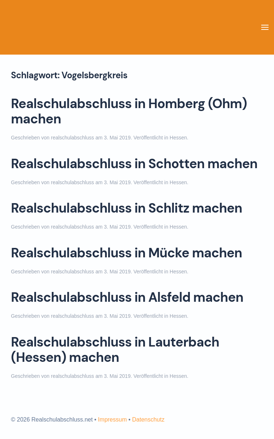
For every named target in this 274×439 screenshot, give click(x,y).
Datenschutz (148, 419)
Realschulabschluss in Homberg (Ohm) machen (129, 111)
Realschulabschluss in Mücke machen (126, 253)
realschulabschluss (72, 138)
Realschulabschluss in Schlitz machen (126, 208)
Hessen (178, 138)
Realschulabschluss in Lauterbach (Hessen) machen (115, 350)
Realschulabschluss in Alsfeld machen (127, 297)
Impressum (112, 419)
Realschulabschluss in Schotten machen (134, 163)
